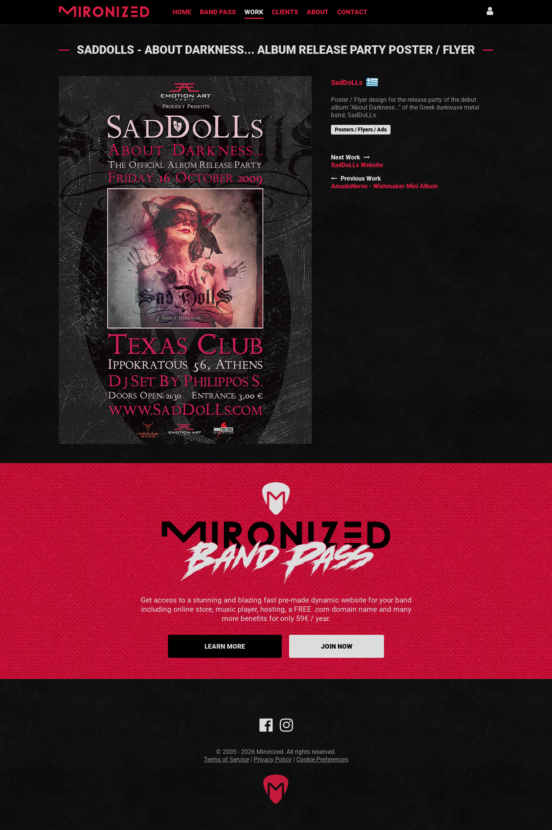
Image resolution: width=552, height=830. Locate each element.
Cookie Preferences (322, 759)
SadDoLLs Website (357, 165)
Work (253, 12)
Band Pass (218, 12)
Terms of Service (226, 759)
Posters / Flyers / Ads (361, 129)
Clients (285, 12)
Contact (352, 12)
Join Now (336, 646)
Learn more (225, 646)
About (318, 12)
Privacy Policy (273, 759)
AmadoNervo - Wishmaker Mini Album (384, 186)
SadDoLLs (346, 82)
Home (182, 12)
